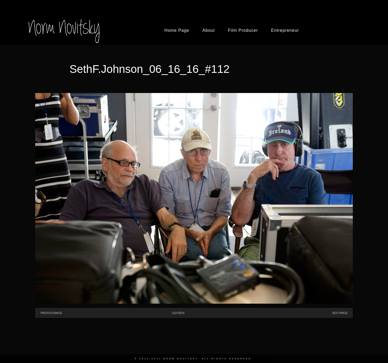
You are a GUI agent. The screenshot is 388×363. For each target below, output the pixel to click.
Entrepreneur (285, 30)
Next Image (340, 313)
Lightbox (178, 313)
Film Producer (243, 30)
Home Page (176, 30)
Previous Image (51, 313)
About (208, 30)
